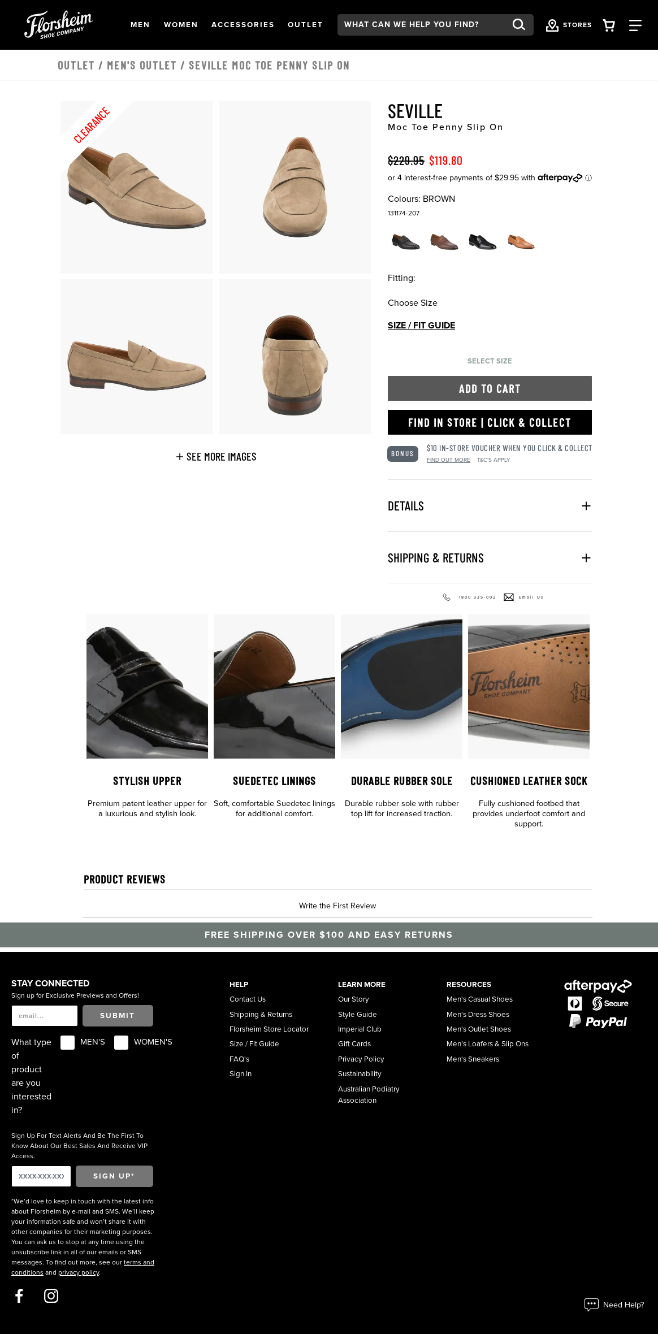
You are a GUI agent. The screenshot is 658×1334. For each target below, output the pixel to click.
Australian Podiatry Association (369, 1095)
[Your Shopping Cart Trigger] (609, 24)
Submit (117, 1015)
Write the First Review (337, 906)
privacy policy (78, 1272)
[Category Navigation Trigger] (635, 24)
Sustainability (360, 1074)
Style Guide (357, 1014)
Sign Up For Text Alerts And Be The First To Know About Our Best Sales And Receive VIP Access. (79, 1146)
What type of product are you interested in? (31, 1076)
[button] (140, 25)
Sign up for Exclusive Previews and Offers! (75, 995)
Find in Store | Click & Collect (490, 422)
